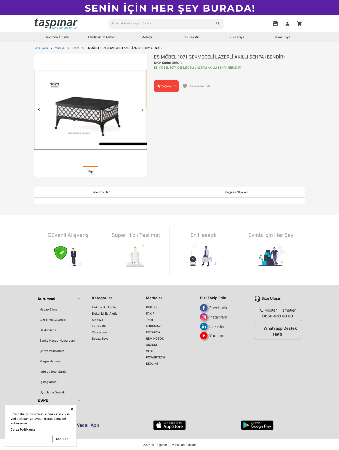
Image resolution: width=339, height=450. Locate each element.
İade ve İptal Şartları (54, 371)
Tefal (149, 320)
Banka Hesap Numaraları (57, 340)
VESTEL (151, 351)
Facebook (213, 308)
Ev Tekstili (99, 326)
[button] (59, 298)
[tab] (90, 171)
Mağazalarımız (50, 361)
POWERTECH (155, 357)
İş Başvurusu (49, 382)
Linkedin (212, 326)
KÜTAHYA (153, 332)
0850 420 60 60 (277, 316)
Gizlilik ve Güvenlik (53, 320)
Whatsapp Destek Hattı (276, 331)
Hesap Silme (48, 309)
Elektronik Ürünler (104, 307)
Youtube (212, 335)
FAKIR (150, 313)
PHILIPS (151, 307)
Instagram (213, 317)
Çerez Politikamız (52, 351)
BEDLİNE (152, 363)
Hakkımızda (48, 330)
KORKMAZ (153, 326)
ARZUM (151, 345)
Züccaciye (99, 332)
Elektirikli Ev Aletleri (105, 313)
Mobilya (97, 320)
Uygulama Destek (52, 392)
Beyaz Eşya (100, 338)
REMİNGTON (155, 338)
